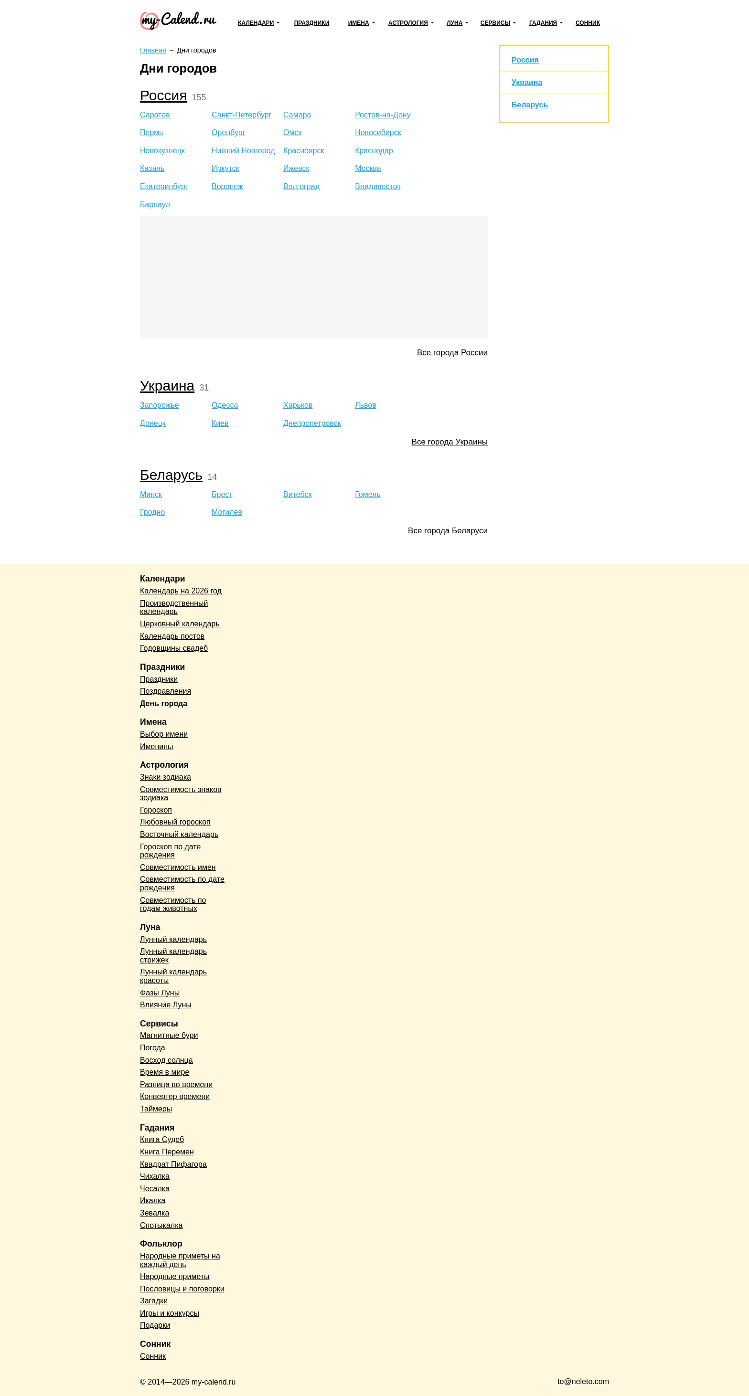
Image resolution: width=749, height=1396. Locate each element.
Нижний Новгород (243, 151)
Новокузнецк (162, 151)
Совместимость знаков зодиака (181, 793)
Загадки (154, 1301)
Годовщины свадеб (174, 648)
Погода (152, 1048)
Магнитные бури (169, 1035)
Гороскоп (156, 810)
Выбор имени (164, 734)
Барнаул (155, 205)
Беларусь (171, 475)
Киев (220, 423)
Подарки (155, 1325)
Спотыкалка (161, 1225)
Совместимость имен (178, 867)
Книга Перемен (167, 1152)
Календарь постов (172, 636)
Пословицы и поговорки (182, 1289)
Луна (454, 23)
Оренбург (228, 132)
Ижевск (296, 168)
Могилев (227, 512)
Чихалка (155, 1176)
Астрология (408, 23)
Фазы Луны (160, 993)
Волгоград (301, 186)
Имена (358, 23)
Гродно (152, 512)
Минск (151, 494)
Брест (222, 494)
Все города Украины (450, 441)
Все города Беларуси (448, 530)
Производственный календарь (174, 607)
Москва (368, 168)
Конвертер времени (175, 1096)
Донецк (153, 423)
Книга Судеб (162, 1139)
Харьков (297, 405)
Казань (152, 168)
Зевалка (154, 1213)
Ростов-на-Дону (383, 115)
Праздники (312, 23)
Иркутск (225, 168)
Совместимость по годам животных (173, 904)
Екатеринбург (164, 186)
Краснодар (374, 151)
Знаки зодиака (165, 777)
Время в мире (164, 1072)
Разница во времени (176, 1084)
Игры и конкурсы (169, 1313)
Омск (292, 132)
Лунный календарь (173, 939)
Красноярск (303, 151)
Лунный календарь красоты (173, 976)
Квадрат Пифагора (173, 1164)
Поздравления (165, 691)
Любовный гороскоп (175, 822)
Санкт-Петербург (241, 115)
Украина (167, 385)
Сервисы (495, 23)
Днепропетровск (312, 423)
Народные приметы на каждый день (180, 1260)
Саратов (155, 115)
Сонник (588, 23)
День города (163, 703)
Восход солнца (166, 1060)
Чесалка (155, 1188)
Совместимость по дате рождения (182, 883)
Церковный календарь (180, 624)
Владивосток (377, 186)
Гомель (368, 494)
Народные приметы (175, 1276)
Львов (365, 405)
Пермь (151, 132)
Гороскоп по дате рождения (170, 851)
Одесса (225, 405)
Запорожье (159, 405)
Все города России (452, 352)
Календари (256, 23)
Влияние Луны (166, 1005)
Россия (163, 95)
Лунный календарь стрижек (173, 955)
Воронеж (227, 186)
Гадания (543, 23)
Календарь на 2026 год (181, 591)
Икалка (152, 1200)
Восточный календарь (179, 834)
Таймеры (156, 1109)
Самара (297, 115)
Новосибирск (378, 132)
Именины (156, 746)
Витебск (297, 494)
